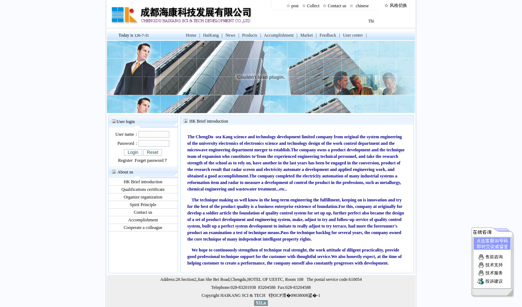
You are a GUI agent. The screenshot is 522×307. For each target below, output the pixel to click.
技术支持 (494, 264)
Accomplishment (143, 219)
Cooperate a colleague (143, 227)
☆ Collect (312, 5)
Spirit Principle (143, 204)
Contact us (338, 5)
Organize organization (143, 197)
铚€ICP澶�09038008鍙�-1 (294, 295)
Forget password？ (151, 160)
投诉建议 (494, 280)
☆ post (293, 5)
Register (125, 160)
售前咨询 (494, 256)
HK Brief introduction (143, 181)
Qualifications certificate (143, 189)
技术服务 (494, 272)
